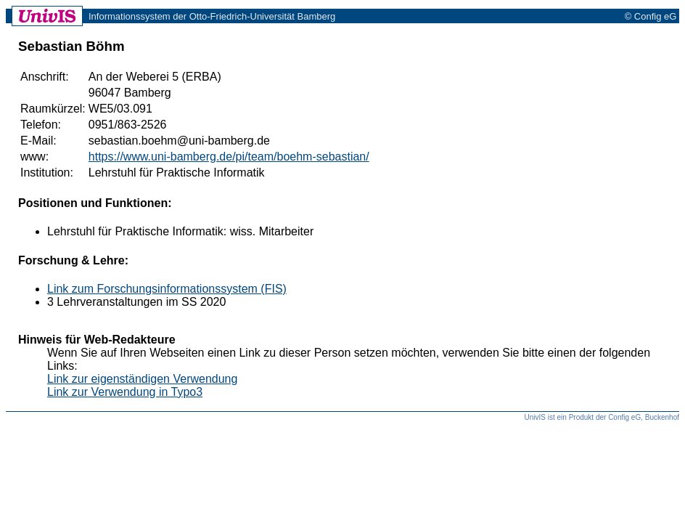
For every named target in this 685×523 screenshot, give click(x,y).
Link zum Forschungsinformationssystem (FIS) (167, 289)
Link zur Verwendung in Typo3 (124, 392)
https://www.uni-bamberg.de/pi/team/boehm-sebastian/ (229, 156)
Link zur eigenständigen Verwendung (142, 379)
